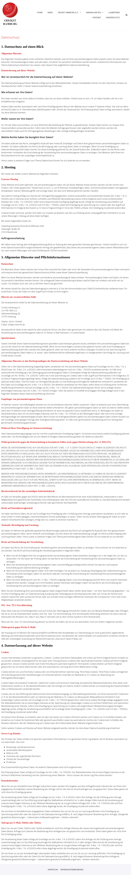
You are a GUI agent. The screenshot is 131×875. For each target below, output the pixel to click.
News (50, 12)
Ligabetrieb (114, 12)
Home (40, 12)
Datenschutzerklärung (71, 869)
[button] (126, 15)
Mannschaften (94, 12)
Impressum (53, 869)
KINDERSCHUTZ (113, 17)
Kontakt (97, 17)
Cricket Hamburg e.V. (69, 12)
